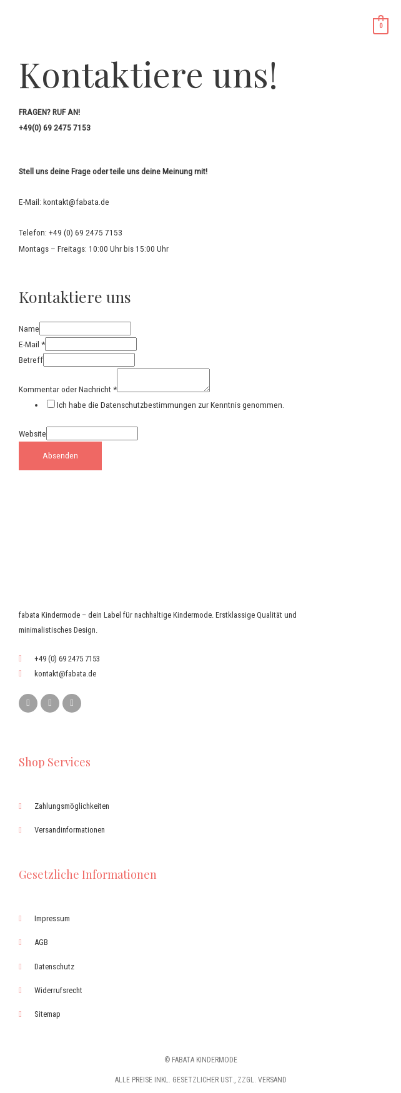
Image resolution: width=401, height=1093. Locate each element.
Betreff (31, 360)
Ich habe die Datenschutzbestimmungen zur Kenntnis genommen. (170, 405)
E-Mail (32, 344)
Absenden (60, 455)
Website (32, 433)
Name (29, 329)
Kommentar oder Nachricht (68, 389)
